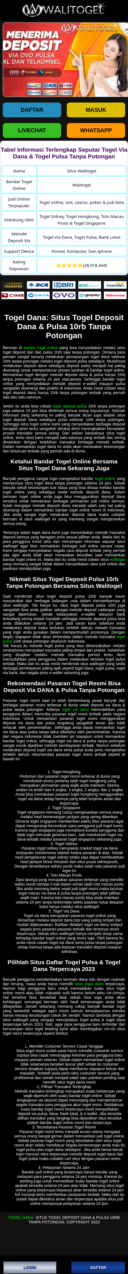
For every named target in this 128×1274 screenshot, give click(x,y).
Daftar (32, 110)
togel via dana (75, 709)
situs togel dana (89, 984)
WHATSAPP (96, 130)
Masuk (96, 110)
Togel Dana (20, 1217)
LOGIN (30, 1267)
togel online (105, 478)
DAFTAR (98, 1267)
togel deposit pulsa (70, 406)
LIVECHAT (32, 130)
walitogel (117, 559)
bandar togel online (41, 347)
